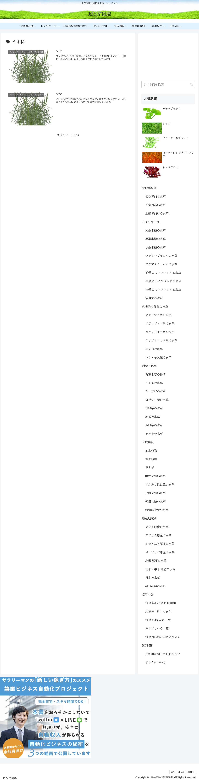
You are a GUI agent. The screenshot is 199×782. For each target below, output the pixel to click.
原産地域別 (149, 518)
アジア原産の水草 (157, 527)
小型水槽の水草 (155, 247)
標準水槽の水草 (155, 238)
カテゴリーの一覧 (157, 628)
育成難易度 (149, 188)
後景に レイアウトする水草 (163, 289)
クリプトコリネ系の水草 (161, 340)
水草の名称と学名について (162, 637)
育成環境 (148, 442)
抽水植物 (151, 450)
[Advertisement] (68, 160)
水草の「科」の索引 (158, 611)
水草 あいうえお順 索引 (160, 603)
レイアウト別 (151, 222)
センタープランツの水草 (161, 255)
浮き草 (149, 467)
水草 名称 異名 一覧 (158, 620)
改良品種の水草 (155, 586)
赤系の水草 (152, 416)
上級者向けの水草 (157, 213)
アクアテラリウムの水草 (161, 264)
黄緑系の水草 (154, 425)
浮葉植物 (151, 459)
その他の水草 (154, 433)
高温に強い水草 (155, 493)
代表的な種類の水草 (155, 306)
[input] (168, 84)
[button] (191, 84)
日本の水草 (152, 577)
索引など (148, 594)
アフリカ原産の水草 (158, 535)
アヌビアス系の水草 (158, 315)
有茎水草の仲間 (155, 374)
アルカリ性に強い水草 (159, 484)
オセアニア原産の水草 (159, 543)
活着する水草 (154, 298)
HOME (147, 645)
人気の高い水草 (155, 205)
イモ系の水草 (154, 383)
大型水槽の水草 (155, 230)
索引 (171, 772)
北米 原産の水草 (155, 560)
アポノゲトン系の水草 (159, 323)
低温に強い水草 (155, 501)
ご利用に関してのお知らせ (162, 654)
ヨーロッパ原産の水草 (159, 552)
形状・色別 (149, 366)
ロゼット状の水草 (157, 400)
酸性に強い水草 (155, 476)
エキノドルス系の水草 (159, 332)
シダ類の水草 (154, 349)
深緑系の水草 (154, 408)
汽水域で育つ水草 (157, 510)
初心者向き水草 (155, 196)
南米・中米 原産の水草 (160, 569)
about (180, 772)
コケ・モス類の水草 (158, 357)
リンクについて (155, 662)
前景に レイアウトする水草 (163, 272)
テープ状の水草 (155, 391)
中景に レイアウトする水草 (163, 281)
